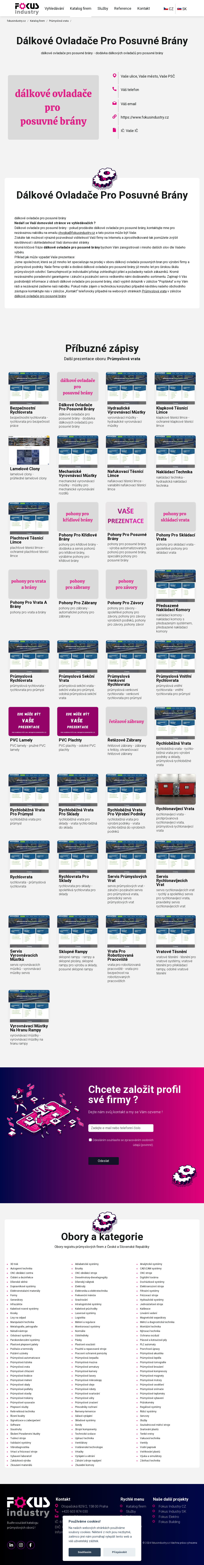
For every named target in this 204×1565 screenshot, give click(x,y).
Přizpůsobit (119, 1552)
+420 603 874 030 (75, 1511)
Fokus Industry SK (172, 1511)
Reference (122, 8)
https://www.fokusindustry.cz (145, 117)
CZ (169, 9)
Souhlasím (84, 1552)
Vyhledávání (54, 8)
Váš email (128, 104)
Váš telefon (130, 90)
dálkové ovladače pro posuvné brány (40, 296)
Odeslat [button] (103, 1176)
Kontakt (143, 8)
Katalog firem (80, 8)
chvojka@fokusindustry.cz (76, 233)
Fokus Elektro (169, 1517)
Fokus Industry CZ (172, 1506)
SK (182, 9)
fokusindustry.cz (16, 20)
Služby (102, 8)
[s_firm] (121, 1144)
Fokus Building (169, 1522)
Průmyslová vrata (59, 20)
